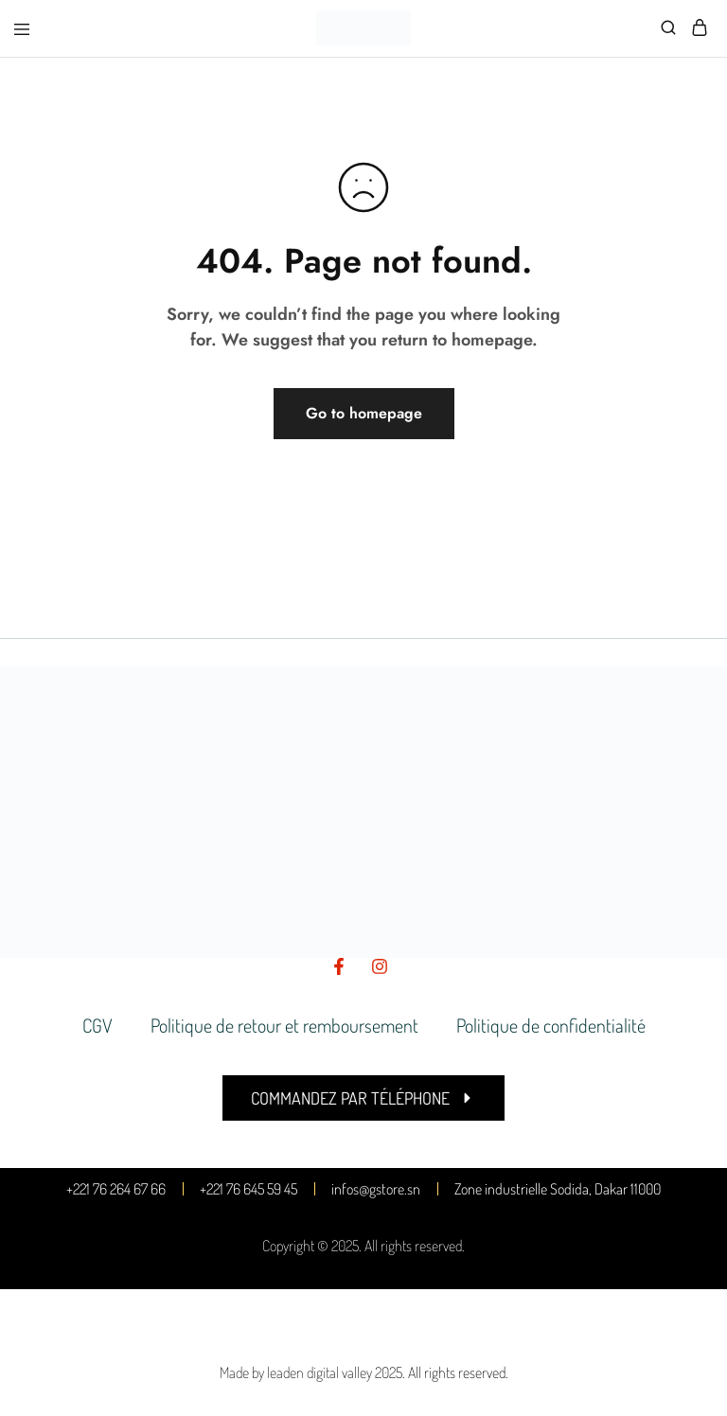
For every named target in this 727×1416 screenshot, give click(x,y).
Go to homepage (364, 413)
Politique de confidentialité (551, 1025)
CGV (97, 1025)
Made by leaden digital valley (296, 1372)
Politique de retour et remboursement (284, 1025)
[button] (363, 1098)
